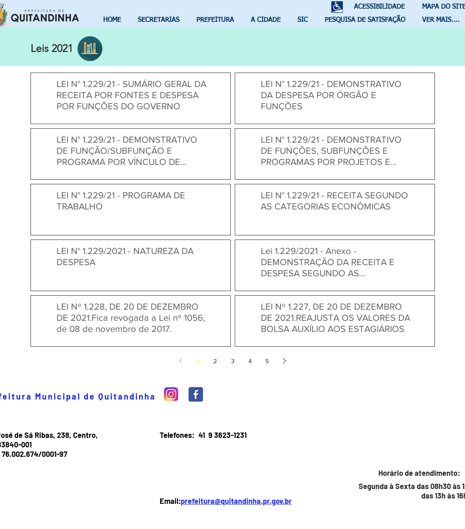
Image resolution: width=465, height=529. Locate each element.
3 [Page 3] (232, 360)
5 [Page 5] (267, 360)
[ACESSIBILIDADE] (376, 7)
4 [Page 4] (250, 360)
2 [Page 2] (215, 360)
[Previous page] (180, 360)
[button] (161, 20)
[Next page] (284, 360)
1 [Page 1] (198, 360)
